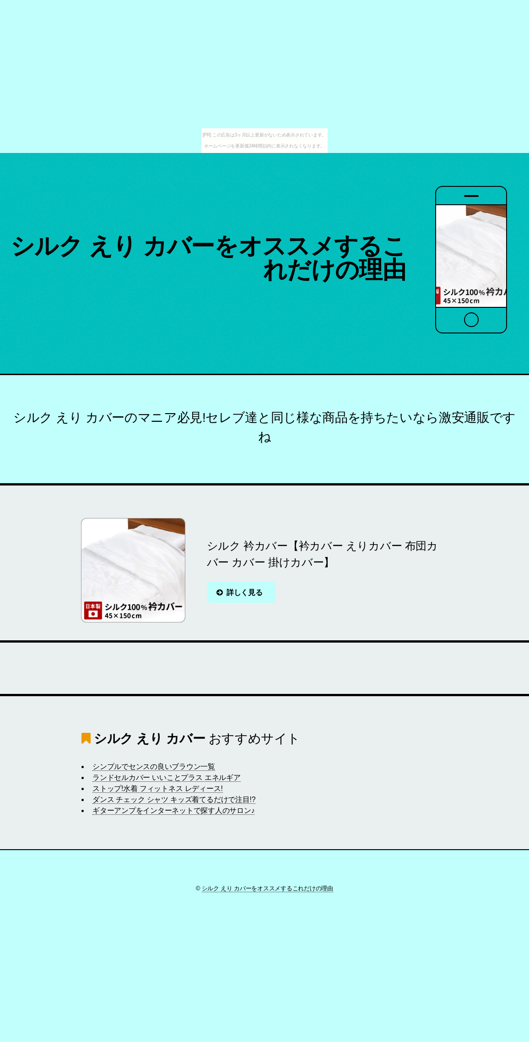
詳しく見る (245, 592)
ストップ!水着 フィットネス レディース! (157, 788)
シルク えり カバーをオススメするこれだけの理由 (208, 258)
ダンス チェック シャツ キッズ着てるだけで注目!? (173, 799)
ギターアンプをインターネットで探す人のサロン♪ (173, 810)
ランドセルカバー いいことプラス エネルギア (166, 777)
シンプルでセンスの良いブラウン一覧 (153, 766)
